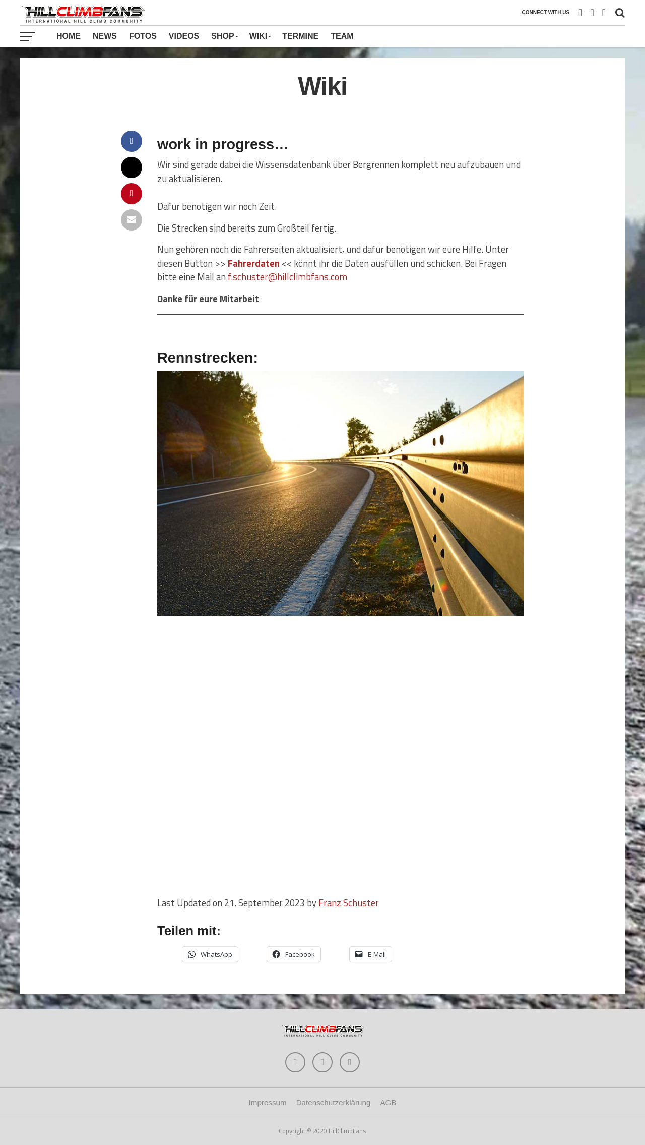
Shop (222, 36)
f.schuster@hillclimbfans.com (287, 277)
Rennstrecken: (207, 358)
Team (342, 36)
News (105, 36)
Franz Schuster (348, 903)
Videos (184, 36)
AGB (388, 1102)
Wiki (258, 36)
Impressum (268, 1102)
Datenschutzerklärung (333, 1102)
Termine (300, 36)
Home (68, 36)
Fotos (143, 36)
